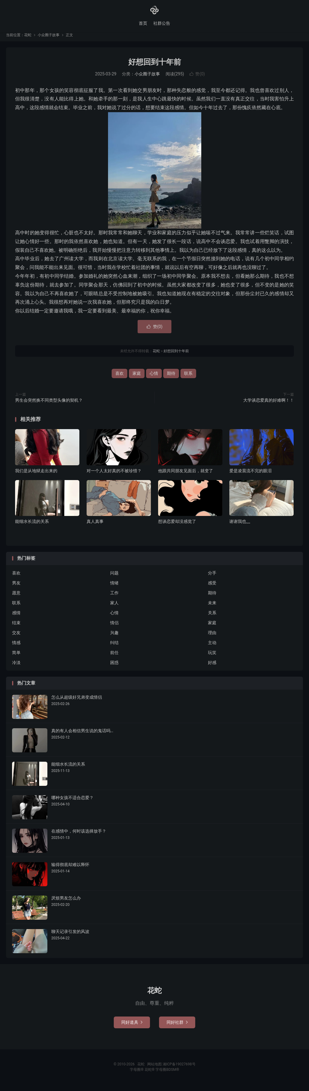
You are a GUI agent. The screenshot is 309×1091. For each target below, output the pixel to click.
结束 (16, 627)
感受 (212, 587)
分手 (212, 577)
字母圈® (137, 1074)
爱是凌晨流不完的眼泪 (250, 475)
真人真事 (95, 525)
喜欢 (119, 377)
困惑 (114, 667)
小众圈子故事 (48, 39)
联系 (188, 377)
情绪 (114, 587)
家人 (114, 607)
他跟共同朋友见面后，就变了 (185, 475)
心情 (154, 377)
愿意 (16, 597)
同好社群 (177, 1026)
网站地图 (154, 1068)
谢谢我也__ (239, 525)
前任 (114, 657)
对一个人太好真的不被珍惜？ (114, 475)
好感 (212, 667)
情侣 (114, 627)
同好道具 (131, 1026)
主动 (212, 647)
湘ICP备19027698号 (179, 1068)
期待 (171, 377)
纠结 (114, 647)
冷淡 (16, 667)
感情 (16, 617)
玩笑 (212, 657)
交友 (16, 637)
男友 (16, 587)
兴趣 (114, 637)
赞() (197, 78)
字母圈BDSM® (167, 1074)
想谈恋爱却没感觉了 (177, 525)
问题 (114, 577)
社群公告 (161, 24)
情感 (16, 647)
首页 (143, 24)
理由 (212, 637)
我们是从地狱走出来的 (36, 475)
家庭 (136, 377)
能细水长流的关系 (32, 525)
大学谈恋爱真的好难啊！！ (268, 404)
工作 (114, 597)
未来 (212, 607)
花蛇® (150, 1074)
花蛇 (154, 11)
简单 (16, 657)
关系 (212, 617)
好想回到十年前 (154, 66)
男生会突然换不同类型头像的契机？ (49, 404)
